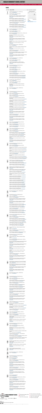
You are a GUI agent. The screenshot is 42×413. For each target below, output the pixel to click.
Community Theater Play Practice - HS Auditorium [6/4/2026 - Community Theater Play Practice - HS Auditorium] (17, 73)
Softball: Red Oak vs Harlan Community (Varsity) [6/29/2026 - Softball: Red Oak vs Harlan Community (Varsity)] (16, 364)
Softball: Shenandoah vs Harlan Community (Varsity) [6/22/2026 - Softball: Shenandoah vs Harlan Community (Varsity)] (17, 298)
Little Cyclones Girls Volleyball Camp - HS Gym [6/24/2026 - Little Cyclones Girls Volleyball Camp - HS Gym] (16, 311)
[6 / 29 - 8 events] (29, 18)
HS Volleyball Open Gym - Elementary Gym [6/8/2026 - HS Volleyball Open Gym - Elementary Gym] (15, 91)
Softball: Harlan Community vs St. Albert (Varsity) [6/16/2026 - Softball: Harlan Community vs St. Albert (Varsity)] (16, 224)
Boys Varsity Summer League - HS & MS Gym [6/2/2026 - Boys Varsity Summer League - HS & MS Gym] (16, 44)
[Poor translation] (2, 403)
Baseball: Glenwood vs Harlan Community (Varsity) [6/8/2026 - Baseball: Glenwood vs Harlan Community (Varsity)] (17, 108)
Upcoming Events (31, 21)
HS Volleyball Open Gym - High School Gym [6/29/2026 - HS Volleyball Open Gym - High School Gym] (15, 355)
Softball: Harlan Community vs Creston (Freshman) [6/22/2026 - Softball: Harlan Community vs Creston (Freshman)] (17, 284)
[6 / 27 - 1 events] (35, 17)
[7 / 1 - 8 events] (31, 18)
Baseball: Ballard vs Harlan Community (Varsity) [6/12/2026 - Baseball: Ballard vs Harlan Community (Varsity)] (16, 162)
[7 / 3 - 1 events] (34, 18)
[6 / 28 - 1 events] (28, 18)
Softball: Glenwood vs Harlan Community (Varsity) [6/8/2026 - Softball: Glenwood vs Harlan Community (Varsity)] (16, 111)
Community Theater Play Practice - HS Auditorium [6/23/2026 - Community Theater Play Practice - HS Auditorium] (17, 309)
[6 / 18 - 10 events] (33, 15)
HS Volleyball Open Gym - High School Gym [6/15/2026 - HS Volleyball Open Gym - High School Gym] (15, 194)
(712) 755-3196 (37, 396)
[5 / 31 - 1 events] (28, 13)
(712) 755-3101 (36, 397)
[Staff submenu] (29, 4)
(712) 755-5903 (38, 393)
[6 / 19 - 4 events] (34, 15)
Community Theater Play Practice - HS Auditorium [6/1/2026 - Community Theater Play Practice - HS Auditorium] (17, 22)
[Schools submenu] (26, 4)
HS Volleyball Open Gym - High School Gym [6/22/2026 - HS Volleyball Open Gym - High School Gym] (15, 276)
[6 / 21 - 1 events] (28, 17)
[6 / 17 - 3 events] (31, 15)
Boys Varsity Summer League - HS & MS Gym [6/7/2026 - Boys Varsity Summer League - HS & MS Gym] (16, 87)
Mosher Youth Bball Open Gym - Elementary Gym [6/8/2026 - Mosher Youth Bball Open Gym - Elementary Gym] (16, 95)
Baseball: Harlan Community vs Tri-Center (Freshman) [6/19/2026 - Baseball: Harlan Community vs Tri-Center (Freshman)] (17, 261)
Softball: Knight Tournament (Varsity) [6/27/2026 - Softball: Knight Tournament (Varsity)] (15, 348)
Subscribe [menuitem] (34, 9)
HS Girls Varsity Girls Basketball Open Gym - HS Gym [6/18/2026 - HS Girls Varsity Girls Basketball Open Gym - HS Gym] (17, 239)
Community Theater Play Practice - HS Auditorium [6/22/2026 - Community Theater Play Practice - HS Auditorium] (17, 293)
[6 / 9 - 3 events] (30, 14)
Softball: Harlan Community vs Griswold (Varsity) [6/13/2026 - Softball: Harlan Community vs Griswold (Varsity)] (16, 182)
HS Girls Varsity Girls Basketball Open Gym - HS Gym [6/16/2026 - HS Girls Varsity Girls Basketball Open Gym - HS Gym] (17, 214)
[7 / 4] (35, 18)
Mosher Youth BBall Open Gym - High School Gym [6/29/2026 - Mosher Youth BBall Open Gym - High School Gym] (16, 359)
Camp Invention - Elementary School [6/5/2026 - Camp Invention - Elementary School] (15, 81)
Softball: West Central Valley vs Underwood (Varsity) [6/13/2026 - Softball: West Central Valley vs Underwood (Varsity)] (17, 184)
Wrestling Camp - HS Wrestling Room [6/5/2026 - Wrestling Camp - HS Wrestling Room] (15, 79)
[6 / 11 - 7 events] (33, 14)
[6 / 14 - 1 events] (28, 15)
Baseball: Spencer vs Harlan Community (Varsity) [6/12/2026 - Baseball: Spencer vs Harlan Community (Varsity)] (16, 164)
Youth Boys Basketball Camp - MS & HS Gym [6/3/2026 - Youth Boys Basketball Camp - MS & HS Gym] (16, 57)
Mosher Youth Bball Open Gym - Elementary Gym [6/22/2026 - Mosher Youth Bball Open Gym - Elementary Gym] (16, 282)
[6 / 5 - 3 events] (34, 13)
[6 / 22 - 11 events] (29, 17)
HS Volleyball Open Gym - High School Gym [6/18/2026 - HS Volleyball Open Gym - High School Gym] (15, 234)
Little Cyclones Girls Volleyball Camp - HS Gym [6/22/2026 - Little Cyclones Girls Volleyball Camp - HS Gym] (16, 278)
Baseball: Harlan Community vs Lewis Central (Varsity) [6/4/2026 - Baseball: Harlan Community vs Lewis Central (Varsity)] (17, 75)
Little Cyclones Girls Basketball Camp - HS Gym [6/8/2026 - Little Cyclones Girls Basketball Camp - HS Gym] (16, 93)
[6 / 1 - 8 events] (29, 13)
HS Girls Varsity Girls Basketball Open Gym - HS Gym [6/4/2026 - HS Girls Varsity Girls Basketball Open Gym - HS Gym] (17, 71)
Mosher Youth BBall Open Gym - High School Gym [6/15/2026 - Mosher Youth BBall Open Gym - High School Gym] (16, 196)
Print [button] (27, 9)
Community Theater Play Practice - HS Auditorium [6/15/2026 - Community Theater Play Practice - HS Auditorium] (17, 207)
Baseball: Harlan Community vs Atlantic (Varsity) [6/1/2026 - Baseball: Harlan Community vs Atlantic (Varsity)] (16, 18)
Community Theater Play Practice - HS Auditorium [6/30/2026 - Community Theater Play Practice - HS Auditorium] (17, 386)
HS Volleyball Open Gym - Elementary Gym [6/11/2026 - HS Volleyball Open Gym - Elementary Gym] (15, 143)
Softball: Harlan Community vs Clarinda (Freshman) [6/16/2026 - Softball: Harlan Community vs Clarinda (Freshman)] (17, 218)
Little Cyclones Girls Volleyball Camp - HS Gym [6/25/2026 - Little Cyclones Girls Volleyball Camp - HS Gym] (16, 325)
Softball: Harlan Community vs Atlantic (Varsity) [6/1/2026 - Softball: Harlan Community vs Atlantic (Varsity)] (16, 20)
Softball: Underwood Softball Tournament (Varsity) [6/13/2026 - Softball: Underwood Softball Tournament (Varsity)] (17, 166)
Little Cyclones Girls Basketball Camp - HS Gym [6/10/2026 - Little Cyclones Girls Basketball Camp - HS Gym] (16, 128)
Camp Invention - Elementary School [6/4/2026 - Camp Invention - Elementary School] (14, 69)
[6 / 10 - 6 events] (31, 14)
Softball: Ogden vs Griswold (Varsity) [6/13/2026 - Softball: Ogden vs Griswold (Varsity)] (14, 178)
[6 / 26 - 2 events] (34, 17)
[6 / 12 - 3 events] (34, 14)
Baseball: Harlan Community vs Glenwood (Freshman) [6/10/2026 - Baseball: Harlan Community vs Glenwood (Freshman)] (17, 132)
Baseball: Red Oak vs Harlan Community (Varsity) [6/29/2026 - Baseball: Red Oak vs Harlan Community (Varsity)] (16, 361)
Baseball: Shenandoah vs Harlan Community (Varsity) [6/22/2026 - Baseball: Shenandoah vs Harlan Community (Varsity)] (17, 288)
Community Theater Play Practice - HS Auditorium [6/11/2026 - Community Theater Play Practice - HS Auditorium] (17, 152)
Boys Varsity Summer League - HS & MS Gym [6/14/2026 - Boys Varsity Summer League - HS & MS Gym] (16, 190)
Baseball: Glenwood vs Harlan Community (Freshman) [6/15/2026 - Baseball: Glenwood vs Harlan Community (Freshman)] (17, 198)
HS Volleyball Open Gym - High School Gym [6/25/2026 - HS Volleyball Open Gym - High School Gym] (15, 323)
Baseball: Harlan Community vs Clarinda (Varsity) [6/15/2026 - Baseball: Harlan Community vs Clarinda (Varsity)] (16, 203)
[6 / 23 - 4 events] (30, 17)
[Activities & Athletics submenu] (9, 4)
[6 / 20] (35, 15)
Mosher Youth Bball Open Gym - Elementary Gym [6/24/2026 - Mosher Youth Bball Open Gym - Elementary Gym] (16, 313)
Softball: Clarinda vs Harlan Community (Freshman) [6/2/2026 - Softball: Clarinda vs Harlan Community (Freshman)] (17, 38)
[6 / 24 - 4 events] (31, 17)
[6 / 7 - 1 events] (28, 14)
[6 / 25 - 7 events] (33, 17)
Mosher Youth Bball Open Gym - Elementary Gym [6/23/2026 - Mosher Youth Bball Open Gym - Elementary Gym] (16, 301)
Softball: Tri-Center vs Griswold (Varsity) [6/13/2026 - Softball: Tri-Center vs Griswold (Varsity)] (15, 171)
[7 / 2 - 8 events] (33, 18)
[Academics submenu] (4, 4)
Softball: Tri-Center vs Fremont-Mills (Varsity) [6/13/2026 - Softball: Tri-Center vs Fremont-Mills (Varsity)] (16, 180)
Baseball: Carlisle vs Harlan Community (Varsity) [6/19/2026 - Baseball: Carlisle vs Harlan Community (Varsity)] (16, 269)
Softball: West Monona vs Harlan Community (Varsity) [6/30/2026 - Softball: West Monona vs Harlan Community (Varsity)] (17, 383)
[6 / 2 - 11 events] (30, 13)
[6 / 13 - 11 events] (35, 14)
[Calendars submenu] (15, 4)
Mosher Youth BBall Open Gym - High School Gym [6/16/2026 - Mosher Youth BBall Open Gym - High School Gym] (16, 216)
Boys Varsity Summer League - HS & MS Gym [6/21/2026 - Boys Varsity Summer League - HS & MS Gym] (16, 272)
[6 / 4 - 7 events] (33, 13)
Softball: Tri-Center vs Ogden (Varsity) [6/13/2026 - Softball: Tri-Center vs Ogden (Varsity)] (15, 188)
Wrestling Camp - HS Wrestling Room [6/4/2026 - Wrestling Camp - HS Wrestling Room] (15, 67)
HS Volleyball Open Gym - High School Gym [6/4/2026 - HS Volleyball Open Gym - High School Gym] (15, 65)
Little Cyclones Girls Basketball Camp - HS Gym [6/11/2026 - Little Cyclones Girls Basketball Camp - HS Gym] (16, 145)
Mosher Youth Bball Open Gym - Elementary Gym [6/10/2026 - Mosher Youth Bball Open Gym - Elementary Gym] (16, 130)
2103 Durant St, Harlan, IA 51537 (24, 394)
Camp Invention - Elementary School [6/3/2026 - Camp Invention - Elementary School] (15, 59)
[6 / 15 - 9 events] (29, 15)
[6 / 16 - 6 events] (30, 15)
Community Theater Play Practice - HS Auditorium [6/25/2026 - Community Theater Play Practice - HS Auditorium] (17, 333)
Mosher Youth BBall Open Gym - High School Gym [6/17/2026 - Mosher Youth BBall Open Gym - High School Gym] (16, 229)
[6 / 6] (35, 13)
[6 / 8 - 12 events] (29, 14)
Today (28, 19)
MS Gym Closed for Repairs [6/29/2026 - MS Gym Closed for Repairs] (13, 357)
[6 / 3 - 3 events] (31, 13)
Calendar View (34, 19)
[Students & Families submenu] (34, 4)
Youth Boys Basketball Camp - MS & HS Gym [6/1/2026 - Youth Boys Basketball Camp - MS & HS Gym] (16, 11)
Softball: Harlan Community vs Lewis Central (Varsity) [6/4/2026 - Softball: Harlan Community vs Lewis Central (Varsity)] (17, 77)
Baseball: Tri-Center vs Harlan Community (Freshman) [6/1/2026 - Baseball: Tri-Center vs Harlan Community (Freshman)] (17, 15)
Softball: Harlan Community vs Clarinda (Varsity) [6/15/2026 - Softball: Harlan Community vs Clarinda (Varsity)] (16, 205)
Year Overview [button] (31, 9)
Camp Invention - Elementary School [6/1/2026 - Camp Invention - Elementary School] (15, 13)
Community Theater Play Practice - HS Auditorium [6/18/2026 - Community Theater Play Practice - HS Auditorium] (17, 253)
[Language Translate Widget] (3, 398)
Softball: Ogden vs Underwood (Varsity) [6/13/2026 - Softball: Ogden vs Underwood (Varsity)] (15, 176)
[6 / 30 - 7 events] (30, 18)
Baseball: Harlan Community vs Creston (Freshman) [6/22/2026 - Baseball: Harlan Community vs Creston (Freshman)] (17, 280)
